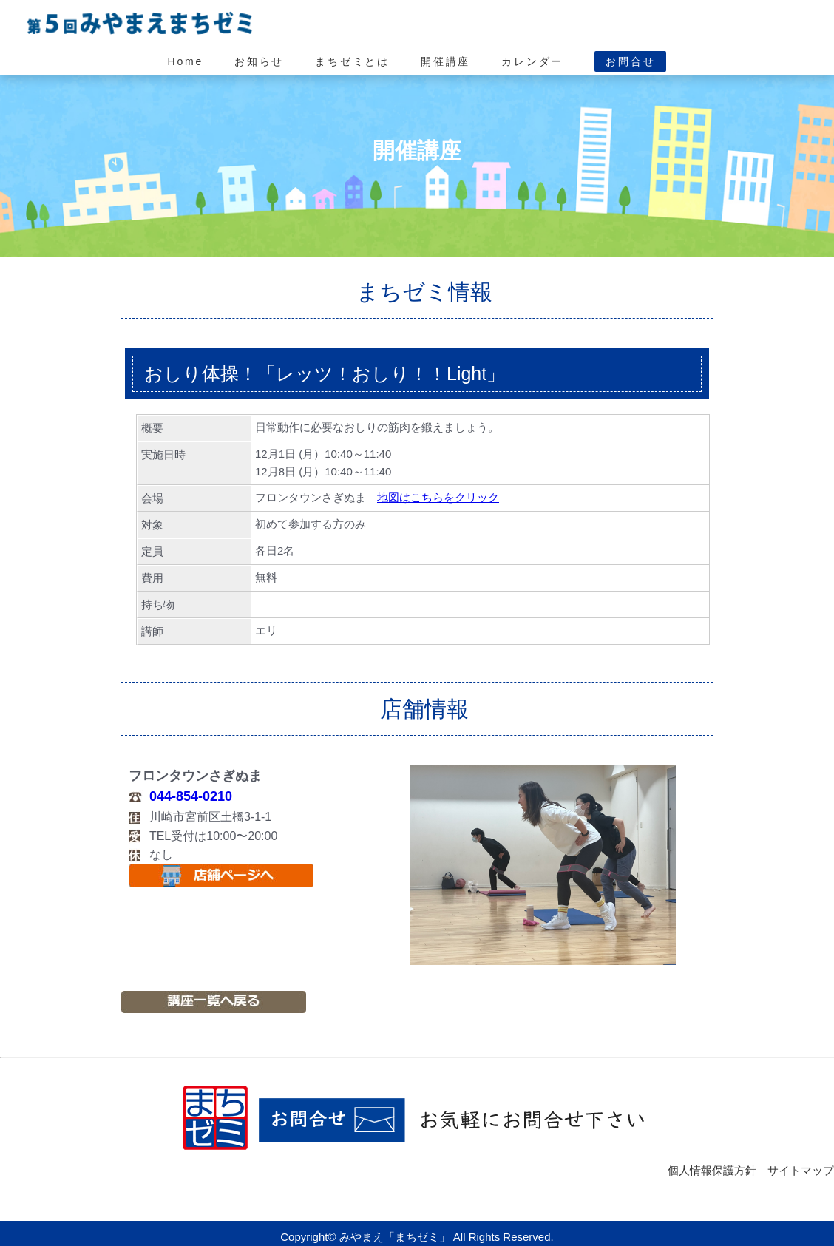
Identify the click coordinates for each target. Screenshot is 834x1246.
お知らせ (259, 61)
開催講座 (445, 61)
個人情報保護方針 (712, 1170)
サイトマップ (800, 1170)
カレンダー (532, 61)
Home (186, 61)
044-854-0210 (190, 796)
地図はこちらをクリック (438, 497)
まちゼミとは (352, 61)
